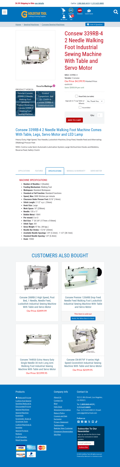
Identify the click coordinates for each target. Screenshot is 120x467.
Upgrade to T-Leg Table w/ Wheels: (75, 102)
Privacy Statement (61, 422)
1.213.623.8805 (97, 3)
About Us (57, 397)
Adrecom (87, 456)
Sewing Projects (22, 431)
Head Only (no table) (86, 96)
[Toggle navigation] (4, 12)
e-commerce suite (96, 456)
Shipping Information (62, 410)
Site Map (57, 434)
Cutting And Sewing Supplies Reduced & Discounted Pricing (23, 404)
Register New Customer (63, 428)
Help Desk (58, 407)
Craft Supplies (21, 437)
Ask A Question (95, 24)
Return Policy (59, 413)
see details (39, 3)
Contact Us (58, 400)
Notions (19, 434)
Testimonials (59, 425)
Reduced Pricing (23, 397)
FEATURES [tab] (39, 171)
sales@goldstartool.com (87, 413)
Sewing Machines (22, 409)
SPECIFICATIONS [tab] (54, 171)
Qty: (92, 115)
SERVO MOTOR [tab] (96, 171)
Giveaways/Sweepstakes (63, 431)
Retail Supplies (21, 440)
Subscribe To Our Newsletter (87, 430)
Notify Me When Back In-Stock (83, 318)
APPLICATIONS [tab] (24, 171)
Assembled (86, 108)
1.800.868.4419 (83, 3)
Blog (55, 403)
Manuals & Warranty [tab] (76, 171)
